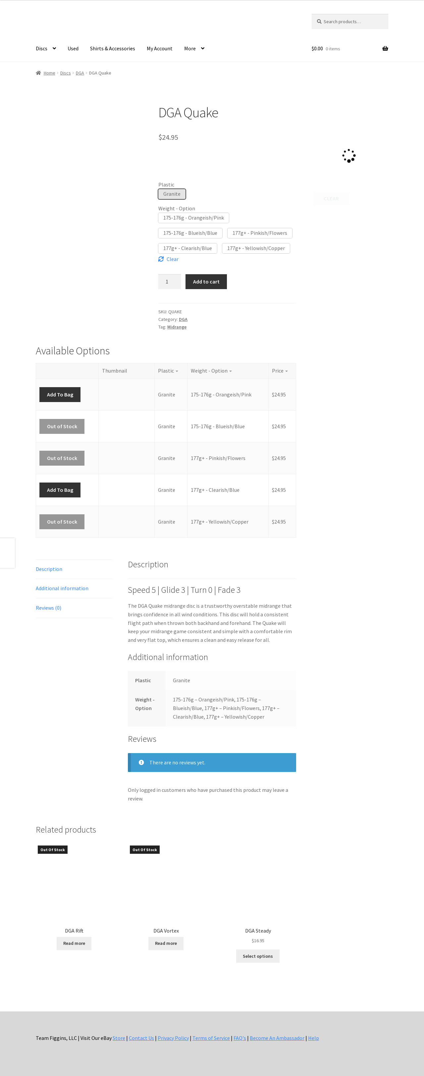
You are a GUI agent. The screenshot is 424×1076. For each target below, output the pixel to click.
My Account (160, 48)
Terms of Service (211, 1038)
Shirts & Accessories (112, 48)
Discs (41, 48)
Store (119, 1038)
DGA (80, 73)
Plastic (166, 184)
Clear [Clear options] (173, 259)
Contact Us (141, 1038)
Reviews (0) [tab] (48, 607)
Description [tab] (49, 569)
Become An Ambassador (277, 1038)
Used (73, 48)
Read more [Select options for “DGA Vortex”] (166, 943)
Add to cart (206, 281)
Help (313, 1038)
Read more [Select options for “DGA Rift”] (74, 943)
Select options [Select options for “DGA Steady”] (258, 956)
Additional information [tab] (62, 588)
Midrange (176, 327)
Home (49, 73)
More (190, 48)
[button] (172, 194)
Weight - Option (176, 208)
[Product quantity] (169, 281)
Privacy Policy (173, 1038)
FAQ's (240, 1038)
